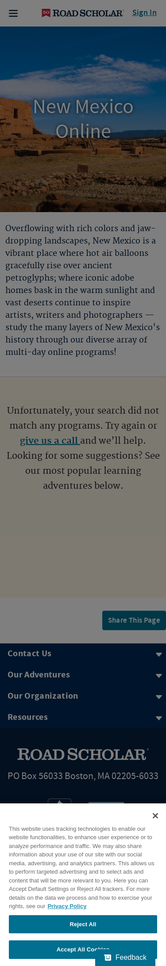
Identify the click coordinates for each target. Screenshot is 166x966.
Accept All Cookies (83, 949)
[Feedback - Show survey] (125, 957)
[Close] (155, 815)
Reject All (82, 924)
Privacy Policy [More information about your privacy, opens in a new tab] (66, 906)
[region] (83, 884)
